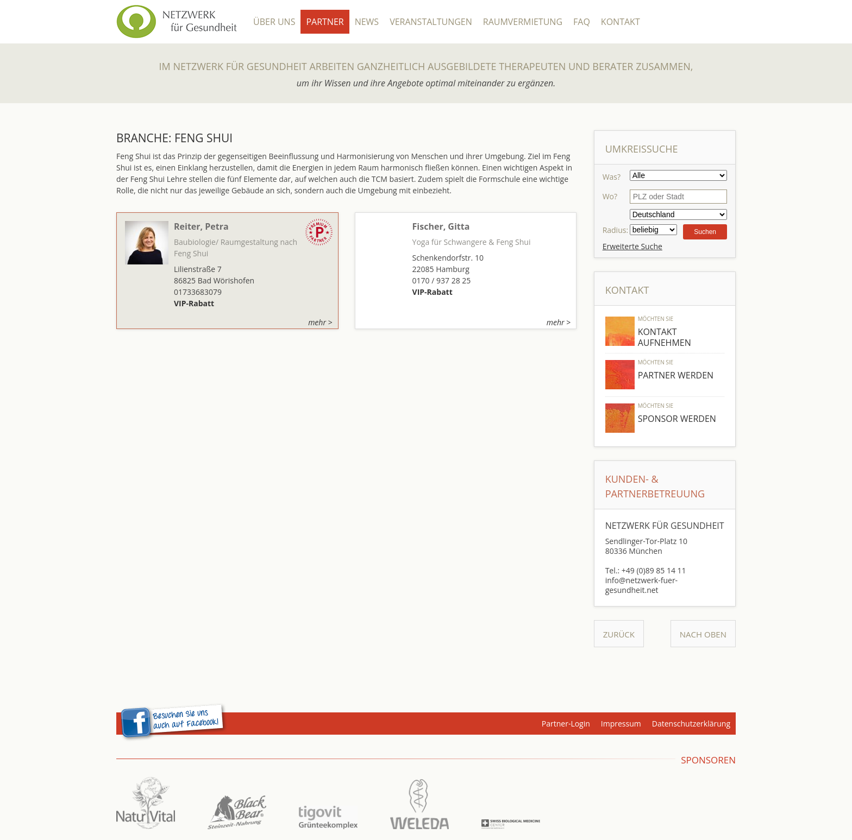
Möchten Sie (655, 319)
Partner (324, 22)
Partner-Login (566, 723)
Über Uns (274, 22)
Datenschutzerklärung (691, 723)
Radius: (615, 230)
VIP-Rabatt (194, 303)
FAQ (581, 22)
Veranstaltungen (431, 22)
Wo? (610, 196)
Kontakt (620, 22)
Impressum (621, 723)
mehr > (320, 322)
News (367, 22)
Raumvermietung (522, 22)
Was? (612, 177)
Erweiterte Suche (632, 246)
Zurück (619, 634)
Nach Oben (703, 634)
